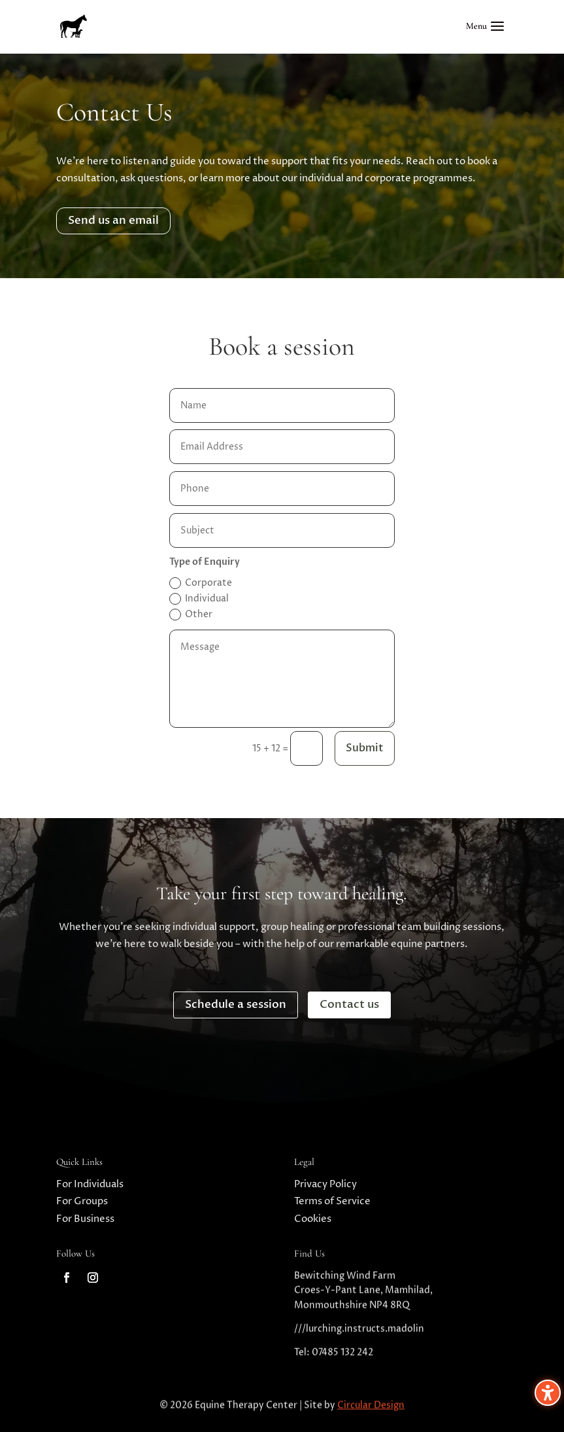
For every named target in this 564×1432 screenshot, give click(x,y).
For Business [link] (85, 1224)
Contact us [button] (349, 1004)
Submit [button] (365, 748)
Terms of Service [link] (332, 1206)
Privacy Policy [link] (325, 1189)
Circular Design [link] (371, 1410)
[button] (487, 35)
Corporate (200, 583)
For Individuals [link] (90, 1189)
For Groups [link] (82, 1206)
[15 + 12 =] (306, 748)
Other (190, 614)
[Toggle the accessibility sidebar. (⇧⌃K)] (548, 1393)
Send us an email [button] (113, 220)
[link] (72, 25)
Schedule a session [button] (235, 1004)
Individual (199, 598)
